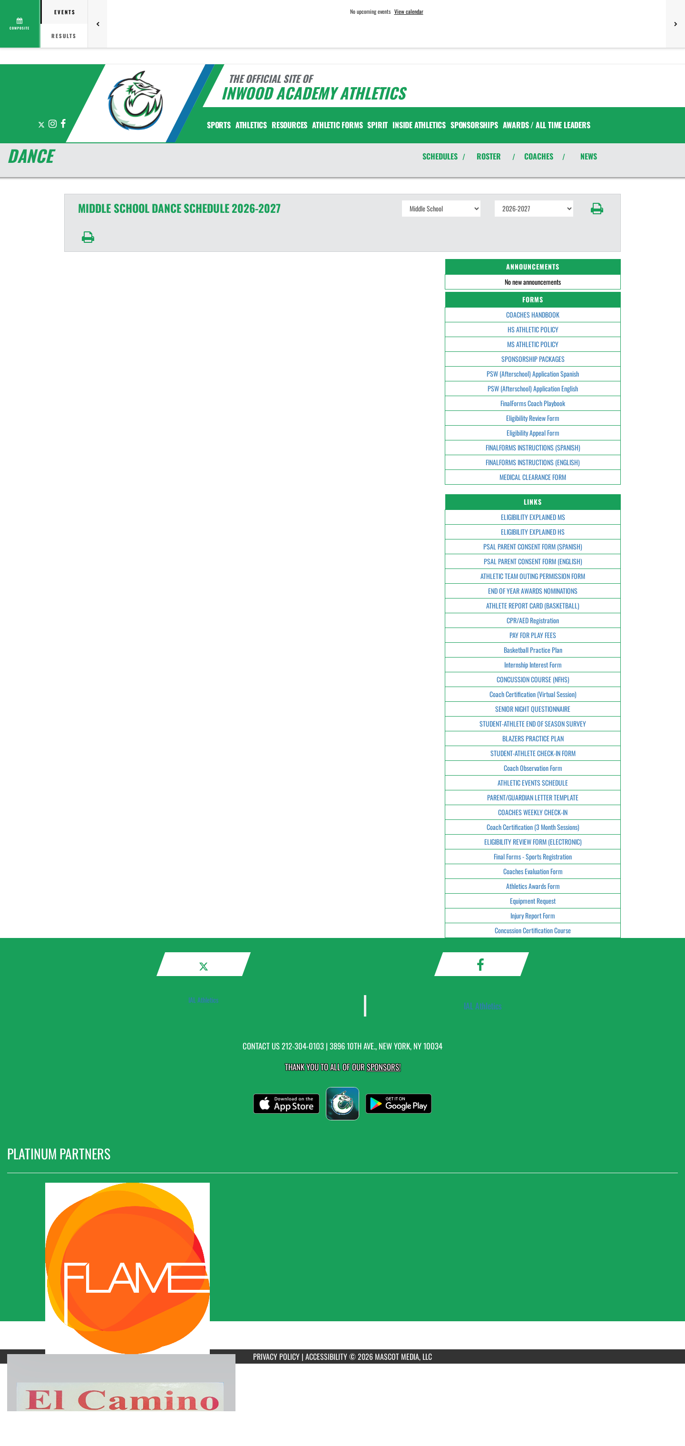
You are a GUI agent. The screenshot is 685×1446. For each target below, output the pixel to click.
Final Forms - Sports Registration (533, 856)
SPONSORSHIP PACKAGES (533, 359)
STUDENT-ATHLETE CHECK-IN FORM (533, 753)
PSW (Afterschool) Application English (533, 388)
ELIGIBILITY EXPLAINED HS (533, 532)
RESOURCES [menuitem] (289, 124)
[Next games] (675, 24)
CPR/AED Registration (533, 620)
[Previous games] (97, 24)
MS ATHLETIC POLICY (532, 344)
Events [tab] (65, 12)
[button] (597, 208)
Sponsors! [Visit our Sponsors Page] (384, 1067)
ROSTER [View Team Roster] (489, 156)
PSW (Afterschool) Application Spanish (533, 374)
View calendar (408, 11)
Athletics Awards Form (533, 886)
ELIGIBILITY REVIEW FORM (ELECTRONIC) (533, 842)
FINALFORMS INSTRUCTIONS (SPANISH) (533, 447)
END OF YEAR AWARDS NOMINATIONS (532, 591)
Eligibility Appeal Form (533, 433)
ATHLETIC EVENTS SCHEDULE (533, 783)
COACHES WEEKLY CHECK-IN (533, 812)
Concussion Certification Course (533, 930)
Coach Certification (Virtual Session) (533, 694)
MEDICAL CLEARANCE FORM (532, 477)
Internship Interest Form (533, 664)
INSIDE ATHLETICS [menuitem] (419, 124)
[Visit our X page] (42, 124)
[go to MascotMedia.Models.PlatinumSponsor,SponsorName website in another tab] (342, 1268)
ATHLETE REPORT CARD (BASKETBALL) (532, 605)
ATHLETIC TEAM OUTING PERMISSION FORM (532, 576)
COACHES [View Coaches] (538, 156)
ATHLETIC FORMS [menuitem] (337, 124)
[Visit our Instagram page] (53, 124)
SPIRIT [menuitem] (377, 124)
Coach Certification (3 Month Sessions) (533, 827)
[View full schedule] (20, 24)
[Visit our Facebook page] (63, 124)
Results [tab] (64, 36)
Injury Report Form (532, 915)
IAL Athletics (203, 1000)
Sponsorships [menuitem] (474, 124)
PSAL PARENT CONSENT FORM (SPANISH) (532, 546)
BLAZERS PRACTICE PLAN (533, 738)
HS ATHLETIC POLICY (533, 329)
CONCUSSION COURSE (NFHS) (533, 679)
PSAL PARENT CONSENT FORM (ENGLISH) (533, 561)
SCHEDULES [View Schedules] (440, 156)
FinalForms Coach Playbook (532, 403)
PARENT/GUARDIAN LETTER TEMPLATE (532, 797)
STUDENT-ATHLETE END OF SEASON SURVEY (533, 723)
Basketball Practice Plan (533, 650)
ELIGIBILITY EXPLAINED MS (533, 517)
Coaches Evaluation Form (533, 871)
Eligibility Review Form (532, 418)
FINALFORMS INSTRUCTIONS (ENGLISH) (533, 462)
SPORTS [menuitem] (219, 124)
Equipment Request (533, 901)
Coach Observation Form (533, 768)
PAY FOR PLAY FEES (532, 635)
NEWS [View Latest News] (588, 156)
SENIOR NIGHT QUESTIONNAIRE (532, 709)
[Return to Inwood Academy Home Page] (136, 102)
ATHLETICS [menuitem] (251, 124)
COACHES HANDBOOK (532, 314)
